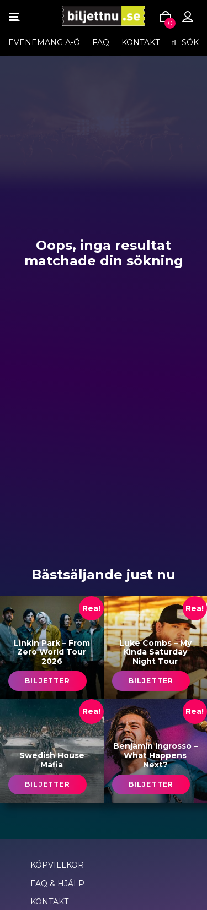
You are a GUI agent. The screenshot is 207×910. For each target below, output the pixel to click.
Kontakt (140, 42)
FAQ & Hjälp (57, 884)
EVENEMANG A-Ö (44, 42)
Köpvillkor (57, 865)
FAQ (100, 42)
